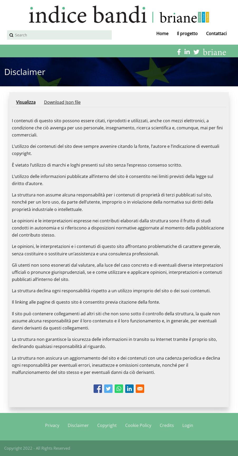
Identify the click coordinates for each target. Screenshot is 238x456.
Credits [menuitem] (167, 425)
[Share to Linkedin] (129, 388)
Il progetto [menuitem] (187, 33)
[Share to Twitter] (108, 388)
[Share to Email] (140, 388)
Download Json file (62, 102)
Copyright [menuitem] (107, 425)
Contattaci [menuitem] (216, 33)
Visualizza (28, 103)
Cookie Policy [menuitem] (138, 425)
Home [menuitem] (162, 33)
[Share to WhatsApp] (119, 388)
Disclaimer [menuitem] (78, 425)
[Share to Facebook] (98, 388)
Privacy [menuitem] (52, 425)
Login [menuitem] (187, 425)
